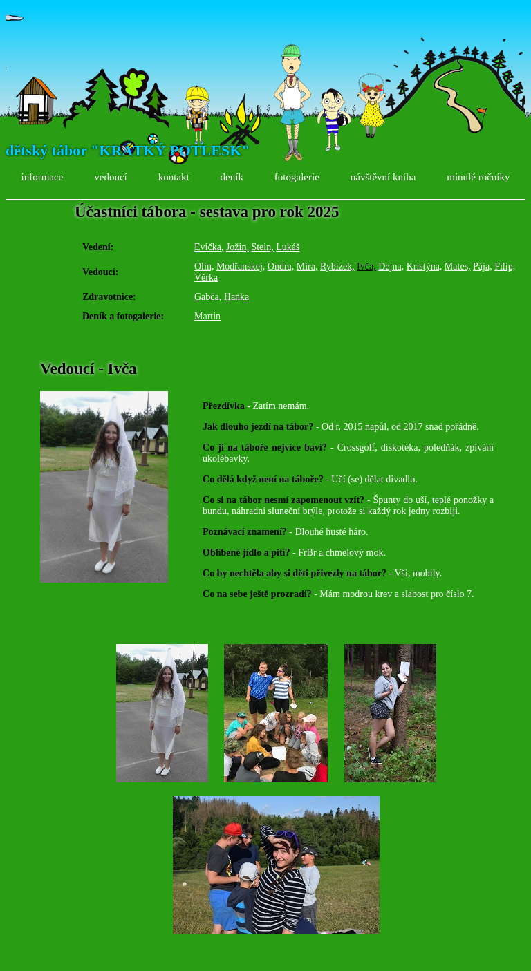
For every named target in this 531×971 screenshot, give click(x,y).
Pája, (482, 266)
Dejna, (391, 266)
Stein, (262, 247)
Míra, (307, 266)
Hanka (237, 297)
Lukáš (287, 247)
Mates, (458, 266)
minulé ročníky (478, 176)
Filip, (504, 266)
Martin (207, 316)
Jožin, (237, 247)
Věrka (206, 277)
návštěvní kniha (383, 176)
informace (42, 176)
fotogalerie (296, 176)
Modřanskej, (240, 266)
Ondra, (281, 266)
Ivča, (366, 266)
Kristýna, (424, 266)
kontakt (173, 176)
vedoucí (110, 176)
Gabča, (207, 297)
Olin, (204, 266)
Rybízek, (337, 266)
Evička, (208, 247)
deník (232, 176)
